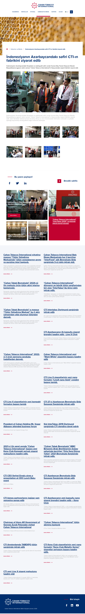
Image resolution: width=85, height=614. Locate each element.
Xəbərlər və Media (16, 49)
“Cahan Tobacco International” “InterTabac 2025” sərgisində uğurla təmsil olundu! (64, 221)
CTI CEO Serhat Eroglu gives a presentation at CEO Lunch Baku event (19, 478)
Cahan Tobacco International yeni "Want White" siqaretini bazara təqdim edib (62, 357)
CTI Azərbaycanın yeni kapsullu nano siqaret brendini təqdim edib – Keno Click (62, 501)
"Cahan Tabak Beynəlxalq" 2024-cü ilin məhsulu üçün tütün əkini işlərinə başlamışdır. (21, 285)
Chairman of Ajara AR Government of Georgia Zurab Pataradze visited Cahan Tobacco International (21, 525)
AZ (66, 11)
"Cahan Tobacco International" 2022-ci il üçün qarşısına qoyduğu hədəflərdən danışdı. (21, 357)
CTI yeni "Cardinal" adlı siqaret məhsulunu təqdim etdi (16, 236)
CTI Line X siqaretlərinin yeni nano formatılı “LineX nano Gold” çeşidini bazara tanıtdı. (61, 380)
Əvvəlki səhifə (67, 181)
